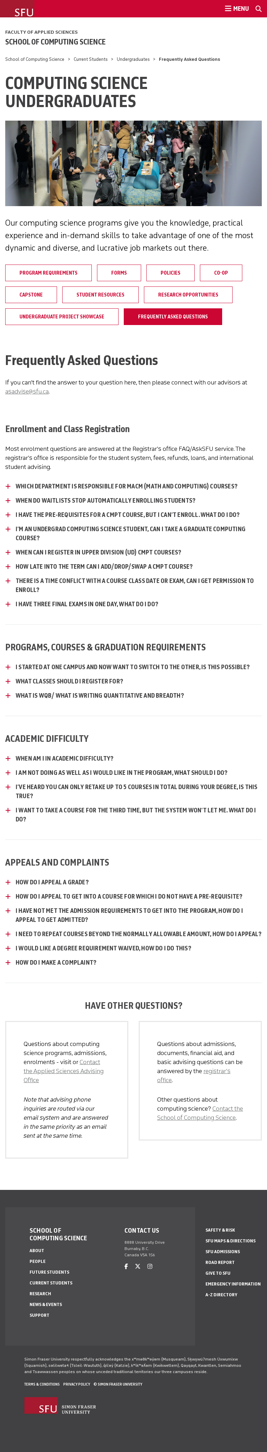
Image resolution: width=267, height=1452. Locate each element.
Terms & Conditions (42, 1384)
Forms (119, 273)
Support (39, 1315)
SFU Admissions (222, 1252)
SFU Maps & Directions (230, 1241)
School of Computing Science (55, 42)
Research (40, 1294)
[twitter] (137, 1266)
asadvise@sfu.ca (27, 391)
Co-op (221, 273)
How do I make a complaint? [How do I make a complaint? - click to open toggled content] (56, 962)
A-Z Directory (221, 1295)
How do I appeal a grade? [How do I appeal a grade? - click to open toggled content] (52, 882)
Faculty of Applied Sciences (41, 32)
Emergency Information (233, 1284)
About (37, 1251)
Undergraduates (133, 59)
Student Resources (100, 295)
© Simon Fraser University (118, 1384)
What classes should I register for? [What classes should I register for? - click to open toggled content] (69, 681)
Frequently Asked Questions (173, 317)
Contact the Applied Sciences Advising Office (64, 1071)
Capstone (31, 295)
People (38, 1261)
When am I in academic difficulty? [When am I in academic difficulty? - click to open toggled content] (65, 758)
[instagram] (149, 1266)
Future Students (49, 1272)
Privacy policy (76, 1384)
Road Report (220, 1262)
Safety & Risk (220, 1230)
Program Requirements (48, 273)
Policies (170, 273)
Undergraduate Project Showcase (61, 317)
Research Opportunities (188, 295)
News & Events (46, 1304)
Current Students (91, 59)
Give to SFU (217, 1273)
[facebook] (126, 1266)
